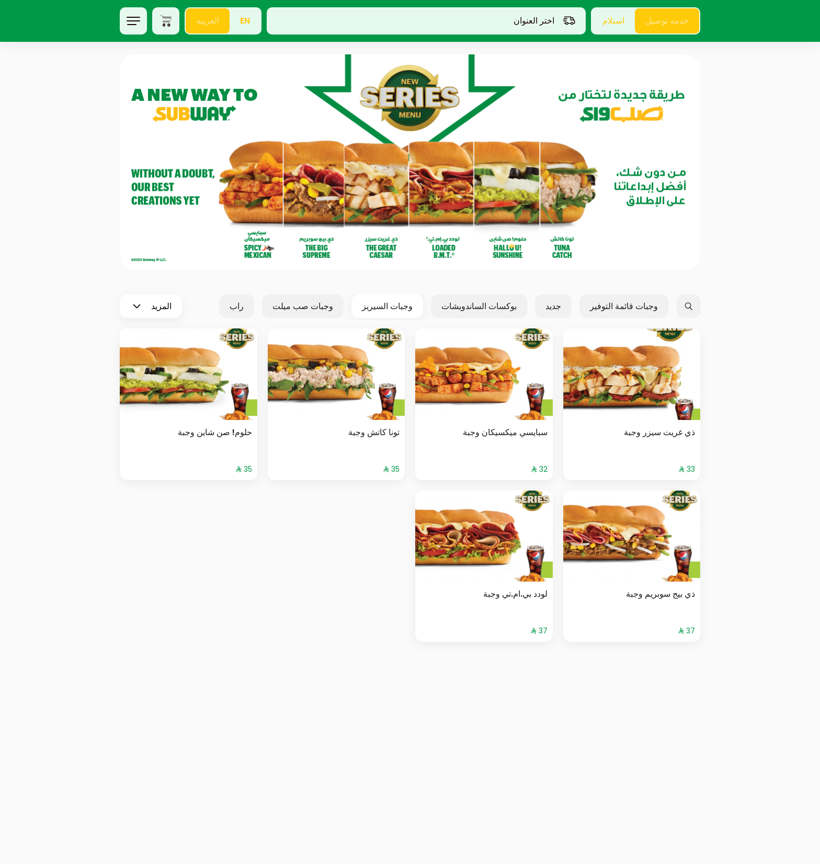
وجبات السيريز (387, 306)
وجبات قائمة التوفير (624, 306)
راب (237, 306)
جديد (553, 306)
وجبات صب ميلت (302, 306)
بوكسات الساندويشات (479, 306)
